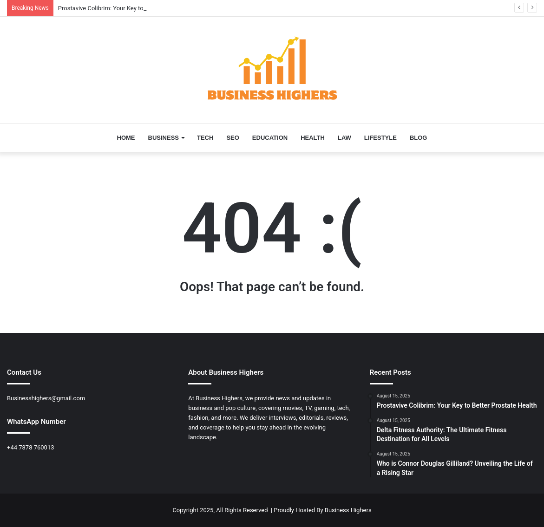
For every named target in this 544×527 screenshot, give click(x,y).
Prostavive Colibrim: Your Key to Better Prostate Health (131, 8)
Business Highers (348, 510)
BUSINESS (163, 137)
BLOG (418, 137)
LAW (344, 137)
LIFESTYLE (380, 137)
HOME (126, 137)
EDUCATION (270, 137)
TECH (205, 137)
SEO (232, 137)
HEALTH (313, 137)
